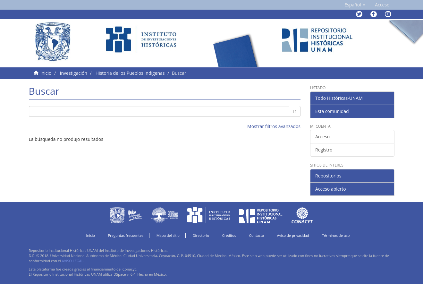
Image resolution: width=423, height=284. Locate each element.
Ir (294, 111)
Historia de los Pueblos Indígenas (130, 73)
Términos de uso (336, 235)
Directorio (201, 235)
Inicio (46, 73)
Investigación (73, 73)
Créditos (229, 235)
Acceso (322, 136)
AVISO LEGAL (72, 260)
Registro (323, 150)
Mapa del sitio (168, 235)
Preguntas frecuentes (125, 235)
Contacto (256, 235)
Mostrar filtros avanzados (273, 126)
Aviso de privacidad (293, 235)
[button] (355, 5)
